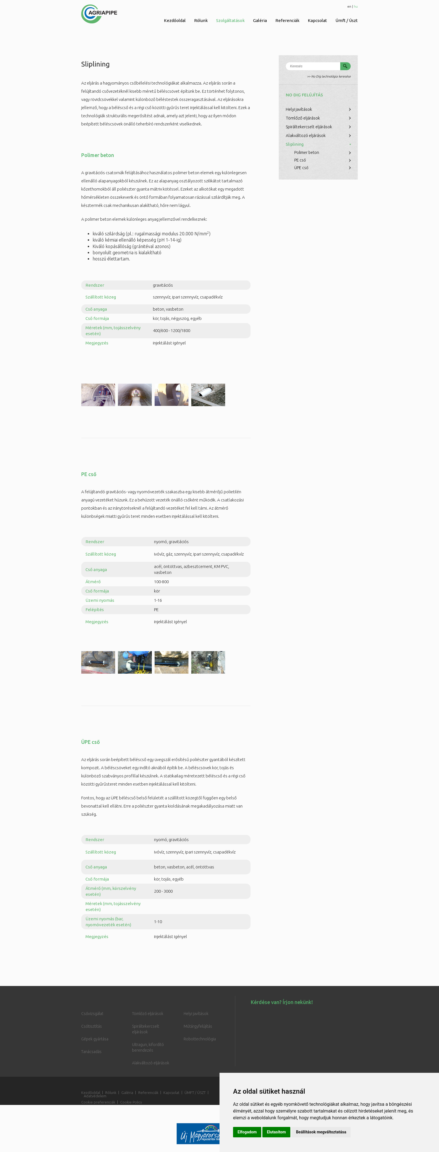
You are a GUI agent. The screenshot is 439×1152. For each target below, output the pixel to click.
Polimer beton (306, 152)
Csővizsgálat (92, 1013)
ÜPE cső (301, 167)
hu (356, 6)
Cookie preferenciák (98, 1102)
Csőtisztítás (91, 1026)
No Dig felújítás (304, 94)
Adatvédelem (95, 1096)
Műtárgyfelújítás (198, 1026)
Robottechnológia (200, 1039)
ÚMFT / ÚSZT (195, 1092)
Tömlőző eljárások (303, 118)
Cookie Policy (131, 1102)
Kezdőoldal (175, 20)
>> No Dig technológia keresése (329, 76)
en (349, 6)
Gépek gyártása (94, 1039)
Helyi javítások (299, 109)
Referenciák (287, 20)
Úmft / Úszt (346, 20)
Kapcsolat (317, 20)
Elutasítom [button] (276, 1132)
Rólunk (201, 20)
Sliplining (295, 144)
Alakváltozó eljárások (306, 135)
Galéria (260, 20)
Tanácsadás (91, 1051)
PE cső (300, 160)
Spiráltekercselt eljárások (309, 126)
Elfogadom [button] (247, 1132)
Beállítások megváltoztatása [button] (321, 1132)
